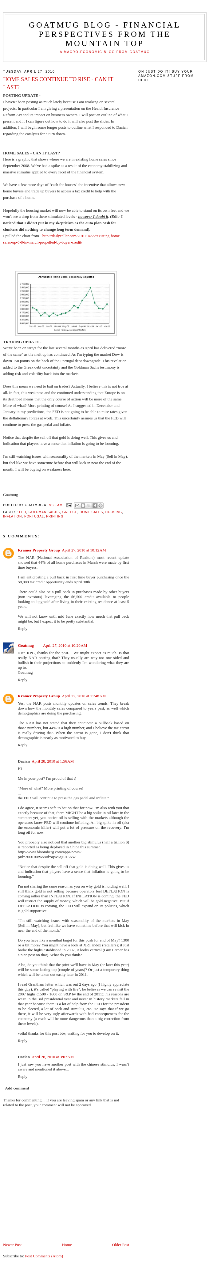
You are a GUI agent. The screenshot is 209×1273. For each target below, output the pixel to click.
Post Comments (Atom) (44, 1256)
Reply (22, 628)
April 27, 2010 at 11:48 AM (84, 696)
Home (67, 1244)
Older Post (120, 1244)
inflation (12, 516)
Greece (69, 512)
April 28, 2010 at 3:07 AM (53, 1057)
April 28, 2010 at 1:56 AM (53, 761)
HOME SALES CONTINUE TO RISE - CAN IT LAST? (58, 83)
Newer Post (12, 1244)
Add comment (17, 1088)
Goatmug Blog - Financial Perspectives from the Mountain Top (105, 34)
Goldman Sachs (44, 512)
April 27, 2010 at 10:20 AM (65, 645)
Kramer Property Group (39, 550)
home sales (91, 512)
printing (55, 516)
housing (113, 512)
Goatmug (26, 645)
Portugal (34, 516)
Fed (22, 512)
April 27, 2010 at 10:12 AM (84, 550)
